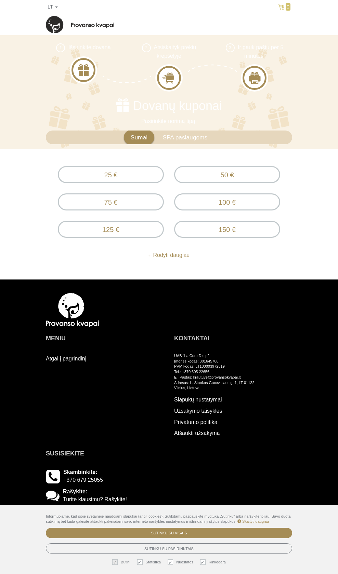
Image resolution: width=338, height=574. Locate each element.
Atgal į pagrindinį (66, 358)
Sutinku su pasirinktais (169, 549)
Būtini (122, 562)
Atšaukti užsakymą (197, 433)
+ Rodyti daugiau (169, 255)
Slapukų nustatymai (198, 399)
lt (53, 7)
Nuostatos (181, 562)
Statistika (150, 562)
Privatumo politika (195, 422)
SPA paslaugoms (184, 137)
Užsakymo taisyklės (198, 411)
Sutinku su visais (169, 533)
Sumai (139, 137)
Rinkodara (214, 562)
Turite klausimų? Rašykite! (95, 499)
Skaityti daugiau (253, 521)
